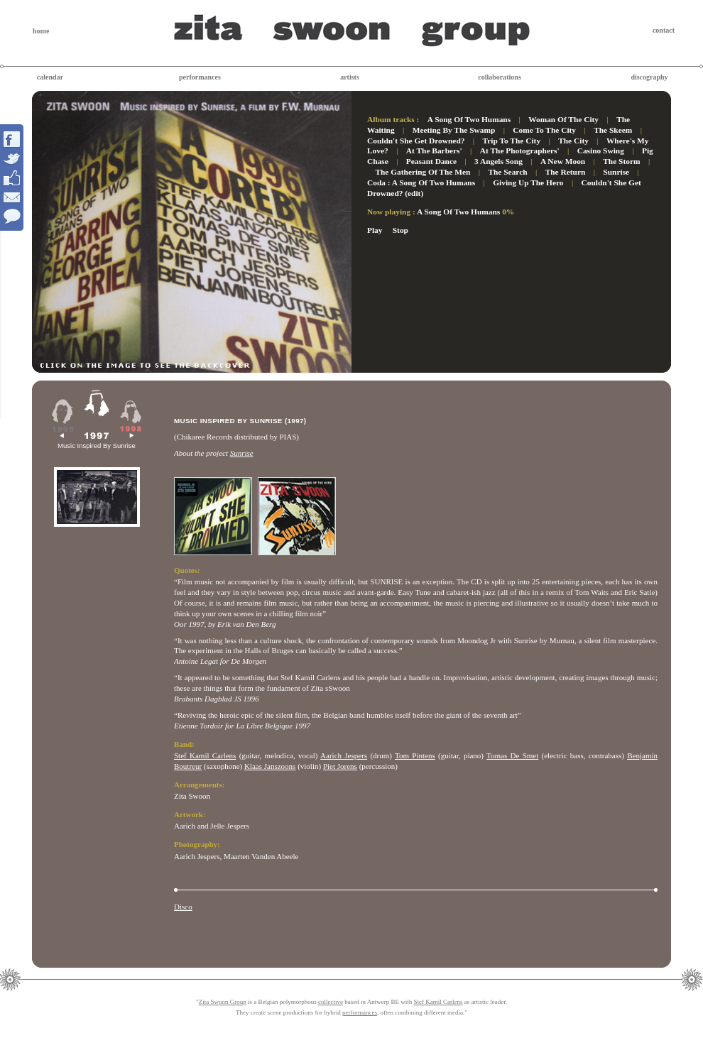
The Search (507, 172)
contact (664, 30)
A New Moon (562, 161)
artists (349, 77)
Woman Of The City (563, 119)
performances (200, 77)
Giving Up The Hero (528, 182)
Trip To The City (512, 140)
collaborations (499, 77)
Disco (183, 906)
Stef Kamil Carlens (205, 755)
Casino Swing (600, 150)
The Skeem (613, 130)
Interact (12, 177)
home (41, 31)
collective (330, 1001)
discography (649, 77)
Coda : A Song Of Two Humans (421, 182)
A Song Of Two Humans (469, 119)
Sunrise (616, 172)
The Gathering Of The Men (422, 172)
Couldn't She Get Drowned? (415, 140)
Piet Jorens (340, 766)
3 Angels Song (498, 161)
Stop (400, 230)
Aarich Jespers (343, 755)
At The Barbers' (434, 150)
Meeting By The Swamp (454, 130)
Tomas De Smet (512, 755)
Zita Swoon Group (222, 1001)
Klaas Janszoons (269, 766)
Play (375, 230)
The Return (565, 172)
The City (573, 140)
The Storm (621, 161)
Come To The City (544, 130)
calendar (50, 77)
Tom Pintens (415, 755)
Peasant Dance (431, 161)
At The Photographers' (520, 150)
